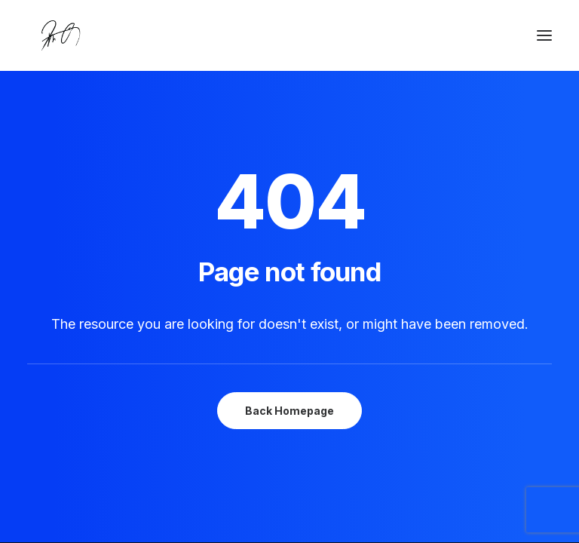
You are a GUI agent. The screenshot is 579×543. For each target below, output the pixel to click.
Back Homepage (289, 410)
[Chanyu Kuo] (289, 35)
